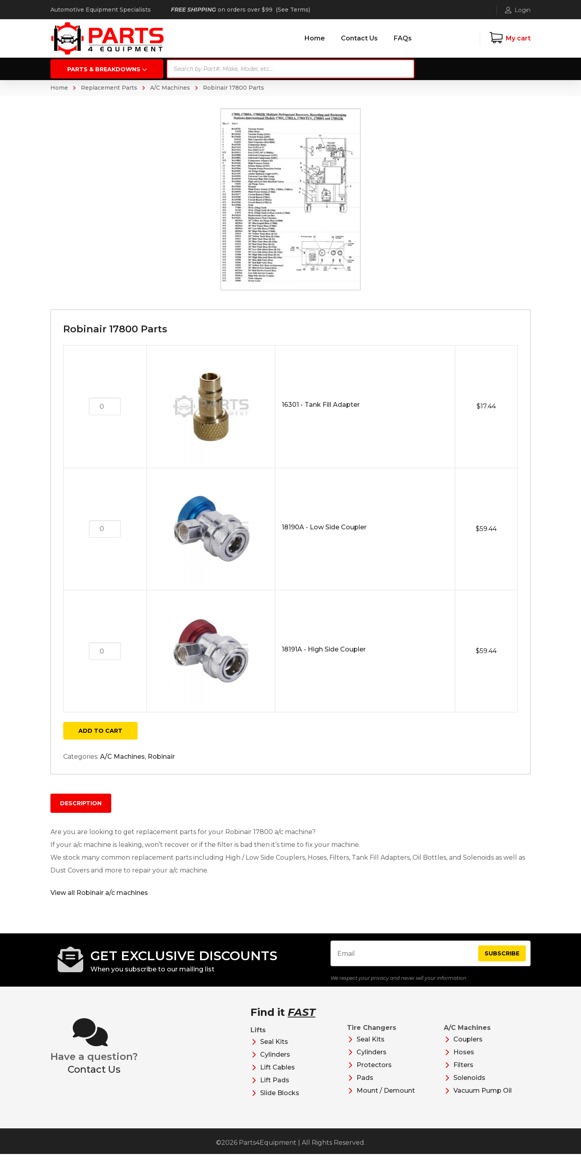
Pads (365, 1086)
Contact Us (94, 1077)
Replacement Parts (109, 87)
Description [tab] (81, 803)
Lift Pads (274, 1088)
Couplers (468, 1047)
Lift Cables (277, 1075)
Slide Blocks (279, 1101)
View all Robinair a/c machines (99, 893)
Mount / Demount (386, 1098)
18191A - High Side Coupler (324, 649)
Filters (463, 1073)
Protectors (374, 1073)
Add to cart (100, 730)
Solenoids (469, 1086)
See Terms (293, 9)
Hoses (463, 1060)
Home (59, 87)
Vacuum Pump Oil (482, 1098)
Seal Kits (274, 1049)
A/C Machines (170, 87)
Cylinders (275, 1062)
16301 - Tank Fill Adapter (321, 404)
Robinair (161, 756)
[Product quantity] (105, 406)
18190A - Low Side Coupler (324, 527)
